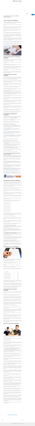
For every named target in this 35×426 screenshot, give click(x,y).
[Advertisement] (17, 7)
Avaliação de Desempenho (13, 135)
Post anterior (2, 420)
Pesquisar (27, 13)
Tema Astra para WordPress (21, 423)
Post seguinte (22, 420)
